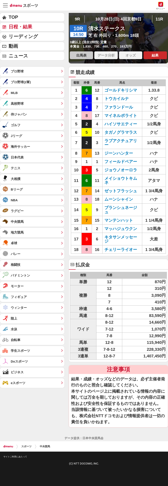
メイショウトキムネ (120, 180)
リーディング (23, 36)
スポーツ (26, 446)
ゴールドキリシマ (120, 90)
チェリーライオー (120, 249)
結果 (155, 55)
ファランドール (118, 107)
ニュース (18, 55)
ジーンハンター (118, 153)
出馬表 (81, 55)
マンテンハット (118, 220)
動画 (13, 46)
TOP (13, 17)
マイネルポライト (120, 115)
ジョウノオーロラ (120, 170)
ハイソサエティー (120, 124)
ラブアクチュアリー (120, 142)
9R (77, 19)
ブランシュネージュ (120, 209)
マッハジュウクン (120, 228)
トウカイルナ (116, 98)
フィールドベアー (120, 161)
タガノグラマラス (120, 132)
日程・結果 (20, 26)
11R (159, 19)
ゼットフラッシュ (120, 191)
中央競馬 (45, 446)
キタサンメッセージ (120, 239)
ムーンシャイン (118, 199)
